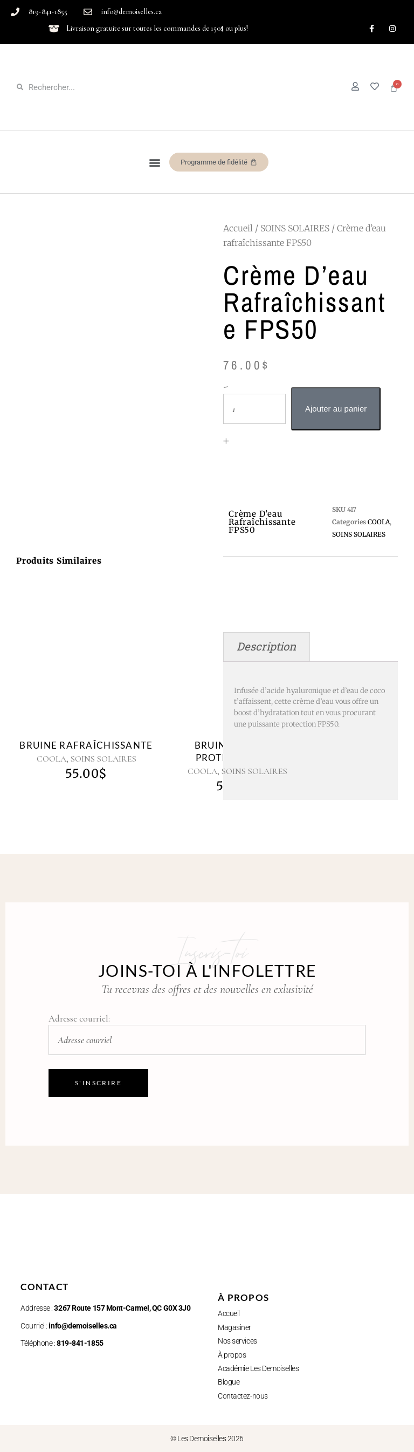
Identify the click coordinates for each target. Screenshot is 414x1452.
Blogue (228, 1382)
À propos (232, 1355)
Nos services (237, 1341)
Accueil (238, 228)
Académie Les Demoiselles (258, 1368)
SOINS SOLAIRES (294, 228)
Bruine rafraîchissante (86, 745)
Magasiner (234, 1327)
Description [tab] (266, 646)
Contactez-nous (243, 1396)
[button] (155, 162)
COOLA (51, 759)
